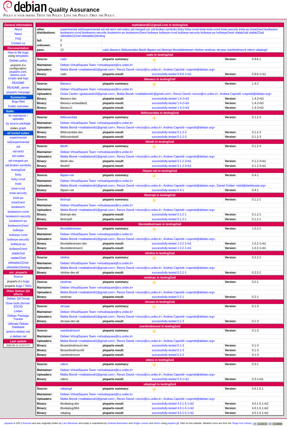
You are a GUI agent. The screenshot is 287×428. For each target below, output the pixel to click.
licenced (27, 423)
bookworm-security (18, 216)
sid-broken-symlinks (18, 165)
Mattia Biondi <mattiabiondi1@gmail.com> (87, 69)
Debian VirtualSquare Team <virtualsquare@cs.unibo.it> (96, 65)
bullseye (18, 230)
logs (25, 78)
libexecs (115, 49)
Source (18, 276)
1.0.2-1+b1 (184, 243)
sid (18, 146)
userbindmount (236, 49)
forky (18, 174)
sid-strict (18, 151)
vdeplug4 (261, 49)
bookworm (18, 207)
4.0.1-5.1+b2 (185, 403)
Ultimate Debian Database (18, 325)
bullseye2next (18, 248)
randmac (210, 49)
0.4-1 (180, 190)
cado (106, 49)
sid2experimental (18, 142)
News (18, 33)
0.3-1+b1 (183, 379)
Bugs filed (18, 101)
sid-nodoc (18, 156)
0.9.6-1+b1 (184, 74)
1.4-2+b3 (183, 98)
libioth (142, 49)
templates (22, 55)
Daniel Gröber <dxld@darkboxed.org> (241, 185)
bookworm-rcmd (18, 211)
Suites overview (18, 106)
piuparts (9, 423)
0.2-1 (180, 296)
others (157, 423)
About (18, 29)
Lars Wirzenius (70, 423)
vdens (251, 49)
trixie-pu (18, 197)
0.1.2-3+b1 (184, 161)
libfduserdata (129, 49)
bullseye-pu (18, 244)
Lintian (18, 311)
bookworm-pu (18, 220)
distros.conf (17, 75)
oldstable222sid (18, 262)
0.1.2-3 (181, 132)
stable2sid (18, 253)
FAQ (18, 38)
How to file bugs (18, 52)
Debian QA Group (18, 298)
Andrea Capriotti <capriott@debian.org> (189, 69)
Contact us (18, 43)
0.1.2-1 (181, 214)
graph (22, 128)
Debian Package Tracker (18, 317)
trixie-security (18, 193)
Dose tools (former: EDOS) (18, 305)
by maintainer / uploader (18, 117)
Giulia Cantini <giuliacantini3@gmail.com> (87, 93)
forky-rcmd (18, 179)
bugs (26, 281)
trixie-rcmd (18, 188)
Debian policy (18, 60)
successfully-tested (164, 74)
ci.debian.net (18, 336)
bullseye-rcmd (18, 234)
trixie (18, 183)
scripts (12, 78)
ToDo (28, 285)
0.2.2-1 (181, 272)
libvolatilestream (183, 49)
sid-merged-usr (18, 160)
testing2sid (22, 111)
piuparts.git (173, 423)
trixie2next (18, 202)
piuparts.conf (18, 71)
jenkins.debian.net (18, 331)
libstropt (167, 49)
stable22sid (18, 258)
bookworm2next (18, 225)
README (18, 82)
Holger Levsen (141, 423)
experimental (18, 137)
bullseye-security (18, 239)
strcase (221, 49)
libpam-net (154, 49)
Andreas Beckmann (117, 423)
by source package (18, 123)
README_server (18, 87)
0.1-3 (180, 321)
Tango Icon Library (241, 423)
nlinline (199, 49)
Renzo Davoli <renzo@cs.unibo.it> (139, 69)
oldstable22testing (18, 267)
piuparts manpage (18, 92)
